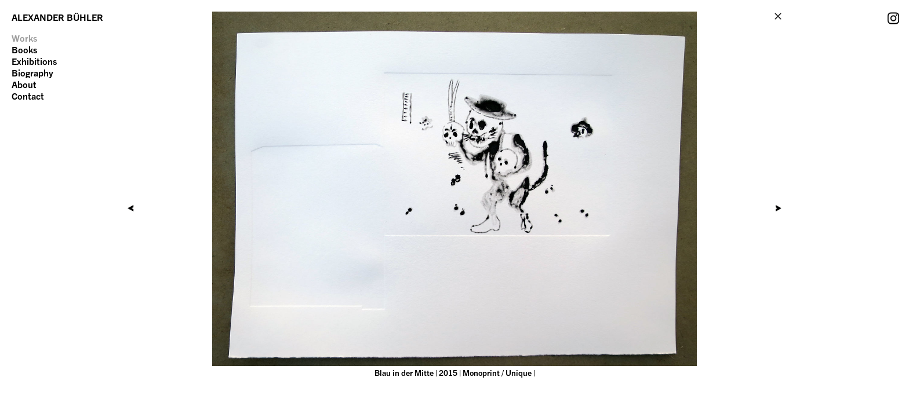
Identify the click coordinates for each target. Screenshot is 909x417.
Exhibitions (34, 61)
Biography (32, 73)
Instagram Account (893, 18)
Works (24, 38)
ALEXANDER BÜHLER (57, 17)
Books (24, 50)
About (24, 84)
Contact (28, 96)
